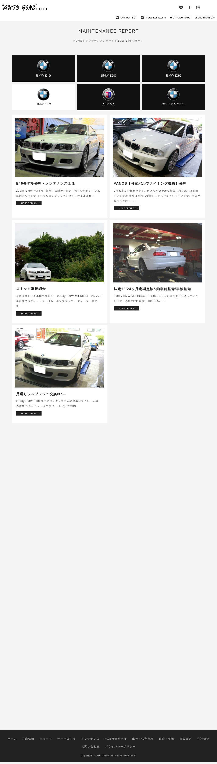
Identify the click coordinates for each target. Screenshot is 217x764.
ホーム (17, 745)
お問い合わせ (196, 745)
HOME (77, 40)
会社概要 (179, 745)
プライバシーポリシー (108, 750)
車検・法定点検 (127, 745)
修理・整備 (147, 745)
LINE (181, 7)
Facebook (189, 7)
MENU (210, 7)
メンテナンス (83, 745)
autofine (25, 7)
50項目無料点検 (105, 745)
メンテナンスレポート (100, 40)
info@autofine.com (155, 17)
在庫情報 (31, 745)
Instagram (198, 7)
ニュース (46, 745)
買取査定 (163, 745)
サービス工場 (63, 745)
